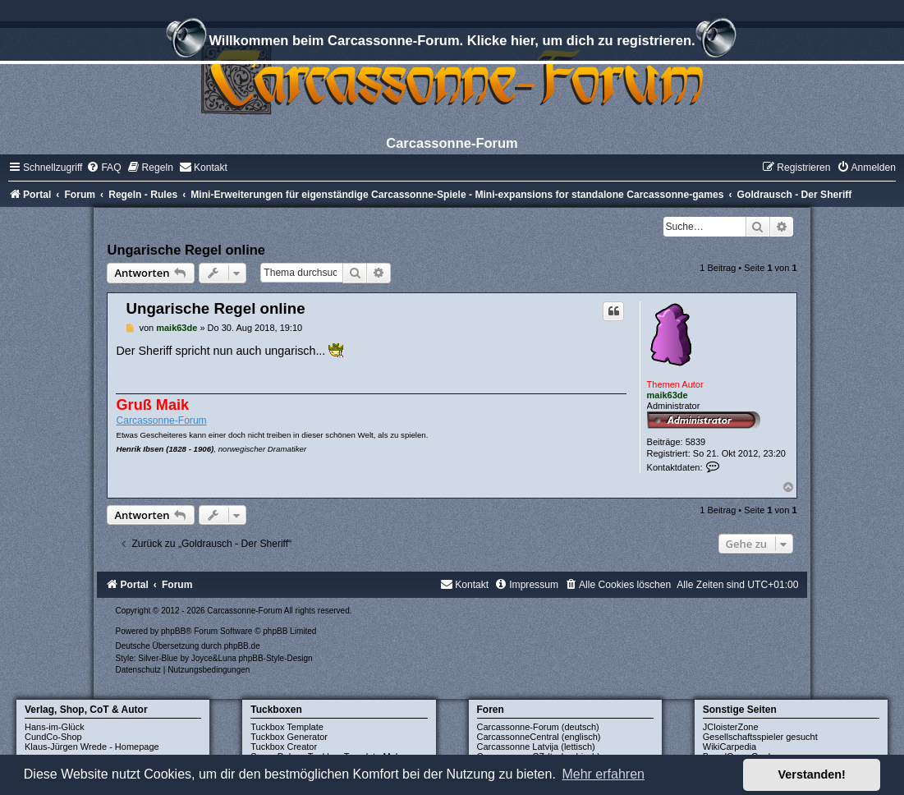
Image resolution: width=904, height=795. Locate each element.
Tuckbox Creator (283, 746)
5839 (695, 442)
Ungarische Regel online (186, 249)
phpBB (173, 631)
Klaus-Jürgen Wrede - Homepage (92, 746)
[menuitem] (103, 167)
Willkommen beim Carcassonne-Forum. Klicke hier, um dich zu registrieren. (451, 42)
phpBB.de (242, 645)
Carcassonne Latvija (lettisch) (536, 746)
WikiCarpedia (729, 746)
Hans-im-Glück (55, 727)
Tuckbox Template (287, 727)
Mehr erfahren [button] (603, 774)
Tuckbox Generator (289, 737)
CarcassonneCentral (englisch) (539, 737)
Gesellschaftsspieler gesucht (760, 737)
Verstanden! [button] (812, 774)
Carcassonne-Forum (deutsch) (538, 727)
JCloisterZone (731, 727)
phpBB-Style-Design (276, 658)
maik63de (667, 395)
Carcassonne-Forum (161, 420)
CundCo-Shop (53, 737)
